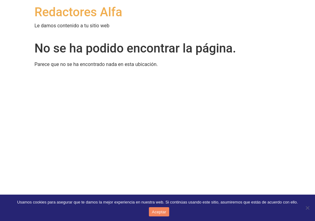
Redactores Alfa (78, 12)
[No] (307, 208)
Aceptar (159, 212)
